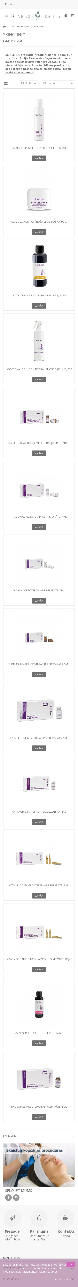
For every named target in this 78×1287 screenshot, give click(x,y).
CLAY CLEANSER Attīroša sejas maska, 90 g (39, 221)
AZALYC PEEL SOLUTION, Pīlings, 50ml (39, 1033)
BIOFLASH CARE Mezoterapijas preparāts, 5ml (39, 664)
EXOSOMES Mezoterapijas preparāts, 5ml (39, 1106)
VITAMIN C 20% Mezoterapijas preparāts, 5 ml (39, 885)
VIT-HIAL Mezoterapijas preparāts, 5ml (39, 590)
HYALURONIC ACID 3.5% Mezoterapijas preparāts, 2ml (39, 444)
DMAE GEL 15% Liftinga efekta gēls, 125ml (39, 148)
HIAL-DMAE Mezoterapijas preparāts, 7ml (39, 516)
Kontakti (10, 4)
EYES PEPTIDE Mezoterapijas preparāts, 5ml (39, 738)
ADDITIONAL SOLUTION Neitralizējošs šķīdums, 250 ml (39, 370)
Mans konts (11, 1258)
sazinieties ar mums (19, 72)
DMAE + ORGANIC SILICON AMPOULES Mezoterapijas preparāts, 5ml (39, 960)
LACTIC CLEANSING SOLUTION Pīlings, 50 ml (39, 295)
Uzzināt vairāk (63, 1279)
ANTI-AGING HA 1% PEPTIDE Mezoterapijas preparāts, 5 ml (39, 813)
